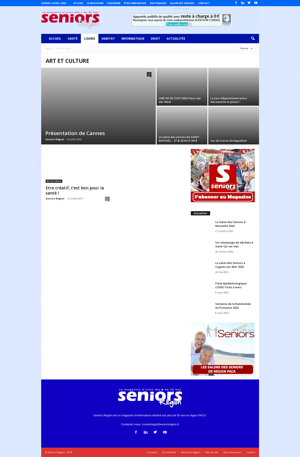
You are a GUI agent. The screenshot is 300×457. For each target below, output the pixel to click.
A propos (152, 452)
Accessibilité (169, 452)
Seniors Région (54, 139)
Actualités (176, 38)
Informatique (132, 38)
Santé (73, 38)
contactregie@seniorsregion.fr (160, 424)
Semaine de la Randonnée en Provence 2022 (233, 306)
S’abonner (114, 3)
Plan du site (211, 452)
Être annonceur (135, 3)
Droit (155, 38)
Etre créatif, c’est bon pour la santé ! (75, 190)
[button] (252, 38)
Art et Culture (54, 181)
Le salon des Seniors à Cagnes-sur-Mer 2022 (230, 265)
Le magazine (95, 3)
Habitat (108, 38)
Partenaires (158, 3)
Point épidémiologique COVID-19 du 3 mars (231, 285)
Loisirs (89, 38)
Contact (204, 3)
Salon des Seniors (182, 3)
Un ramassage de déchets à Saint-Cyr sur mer (234, 244)
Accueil (78, 3)
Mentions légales (190, 452)
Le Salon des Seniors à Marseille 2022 (230, 224)
